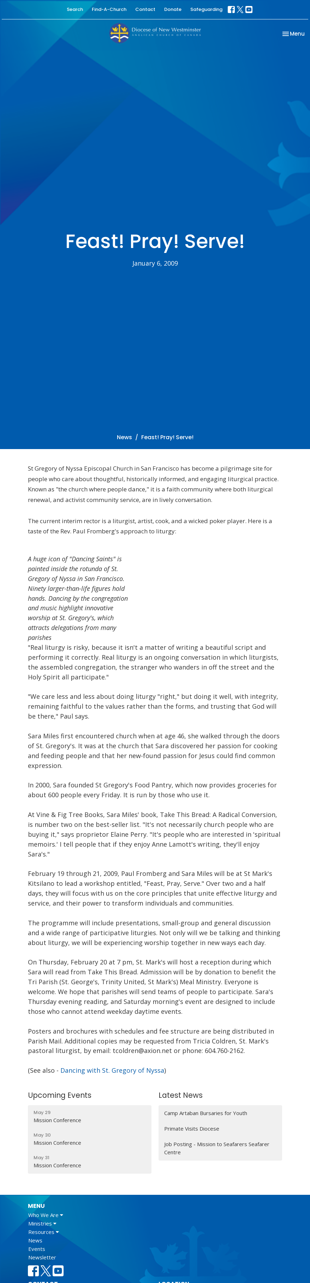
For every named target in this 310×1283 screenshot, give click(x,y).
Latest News (181, 1095)
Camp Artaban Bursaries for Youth (205, 1112)
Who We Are (45, 1214)
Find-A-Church (109, 9)
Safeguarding (206, 9)
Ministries (42, 1223)
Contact (145, 9)
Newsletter (42, 1257)
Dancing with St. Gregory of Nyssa (112, 1070)
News (124, 437)
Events (36, 1248)
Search (75, 9)
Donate (172, 9)
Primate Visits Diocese (191, 1128)
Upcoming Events (59, 1095)
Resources (43, 1231)
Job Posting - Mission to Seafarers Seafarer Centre (216, 1148)
